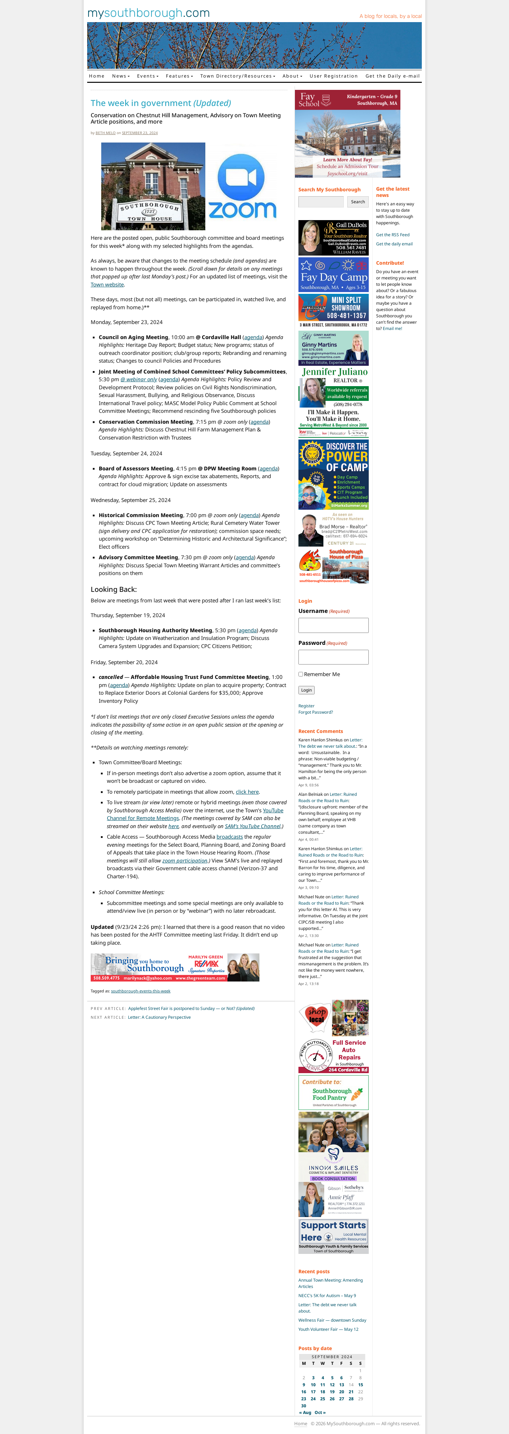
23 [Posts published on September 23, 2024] (303, 1399)
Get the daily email (394, 244)
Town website (107, 284)
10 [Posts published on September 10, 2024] (313, 1385)
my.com (148, 12)
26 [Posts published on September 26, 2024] (332, 1399)
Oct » (320, 1412)
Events (146, 76)
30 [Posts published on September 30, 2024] (303, 1406)
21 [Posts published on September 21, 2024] (351, 1392)
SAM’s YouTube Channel (253, 826)
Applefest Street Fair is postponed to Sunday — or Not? (191, 1008)
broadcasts (230, 836)
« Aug (305, 1412)
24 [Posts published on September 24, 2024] (313, 1399)
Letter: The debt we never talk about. (330, 743)
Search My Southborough (329, 189)
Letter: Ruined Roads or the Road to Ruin (327, 797)
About (291, 76)
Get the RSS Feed (393, 235)
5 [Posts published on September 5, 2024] (332, 1378)
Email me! (392, 328)
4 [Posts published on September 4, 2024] (323, 1378)
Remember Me (322, 674)
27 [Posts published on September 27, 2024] (341, 1399)
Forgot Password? (315, 712)
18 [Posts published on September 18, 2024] (322, 1392)
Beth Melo (106, 132)
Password (322, 643)
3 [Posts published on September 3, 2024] (313, 1378)
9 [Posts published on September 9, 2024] (304, 1385)
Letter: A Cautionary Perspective (159, 1017)
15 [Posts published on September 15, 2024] (360, 1385)
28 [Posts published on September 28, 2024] (351, 1399)
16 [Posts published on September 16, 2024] (303, 1392)
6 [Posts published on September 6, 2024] (341, 1378)
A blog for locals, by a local (391, 16)
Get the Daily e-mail (393, 76)
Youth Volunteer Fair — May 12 (328, 1329)
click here (247, 791)
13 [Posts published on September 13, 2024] (341, 1385)
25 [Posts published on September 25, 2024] (322, 1399)
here (173, 826)
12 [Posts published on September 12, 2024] (332, 1385)
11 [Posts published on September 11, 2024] (322, 1385)
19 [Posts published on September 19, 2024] (332, 1392)
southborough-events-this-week (140, 990)
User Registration (334, 76)
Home (97, 76)
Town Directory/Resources (236, 76)
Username (324, 611)
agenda (253, 337)
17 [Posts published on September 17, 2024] (313, 1392)
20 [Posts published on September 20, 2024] (341, 1392)
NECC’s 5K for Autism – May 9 (327, 1295)
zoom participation (184, 860)
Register (306, 706)
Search (358, 202)
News (119, 76)
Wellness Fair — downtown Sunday (332, 1320)
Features (178, 76)
